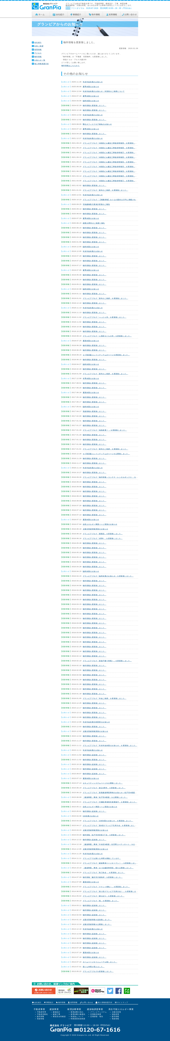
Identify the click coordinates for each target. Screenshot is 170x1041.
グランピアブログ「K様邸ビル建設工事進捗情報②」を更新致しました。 (112, 176)
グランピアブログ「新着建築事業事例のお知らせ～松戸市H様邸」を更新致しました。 (118, 792)
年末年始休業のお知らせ (93, 82)
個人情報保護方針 (41, 64)
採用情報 (38, 49)
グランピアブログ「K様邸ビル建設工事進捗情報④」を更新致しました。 (112, 167)
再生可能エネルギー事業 (121, 1009)
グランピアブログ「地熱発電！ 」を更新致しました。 (105, 430)
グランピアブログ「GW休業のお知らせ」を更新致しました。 (108, 821)
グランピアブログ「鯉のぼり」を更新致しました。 (104, 896)
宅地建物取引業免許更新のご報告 (96, 204)
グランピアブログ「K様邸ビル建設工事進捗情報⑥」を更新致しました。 (112, 157)
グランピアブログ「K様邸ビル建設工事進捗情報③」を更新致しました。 (112, 171)
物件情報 (38, 57)
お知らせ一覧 (39, 60)
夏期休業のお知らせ (91, 341)
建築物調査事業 (95, 1009)
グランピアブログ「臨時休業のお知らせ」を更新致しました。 (108, 576)
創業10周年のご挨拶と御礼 (94, 223)
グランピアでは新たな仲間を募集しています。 (102, 858)
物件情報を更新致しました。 (94, 105)
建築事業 (54, 1009)
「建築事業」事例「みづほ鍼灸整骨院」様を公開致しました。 (108, 868)
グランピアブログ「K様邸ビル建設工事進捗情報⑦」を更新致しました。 (112, 152)
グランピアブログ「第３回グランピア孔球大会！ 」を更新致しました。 (112, 891)
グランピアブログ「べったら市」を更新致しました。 (104, 317)
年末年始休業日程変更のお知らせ (96, 722)
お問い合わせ (87, 1002)
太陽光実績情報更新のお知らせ (95, 529)
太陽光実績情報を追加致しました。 (97, 920)
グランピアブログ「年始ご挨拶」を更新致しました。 (104, 698)
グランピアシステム (98, 1012)
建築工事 (56, 1014)
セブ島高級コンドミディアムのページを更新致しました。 (106, 355)
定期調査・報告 (96, 1016)
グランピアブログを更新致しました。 (98, 971)
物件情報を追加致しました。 (94, 755)
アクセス (38, 53)
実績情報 (40, 1019)
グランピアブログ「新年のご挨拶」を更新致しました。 (105, 190)
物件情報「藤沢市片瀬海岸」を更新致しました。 (103, 877)
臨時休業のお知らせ (91, 101)
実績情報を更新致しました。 (94, 411)
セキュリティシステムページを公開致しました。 (103, 783)
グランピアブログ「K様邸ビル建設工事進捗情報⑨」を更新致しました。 (112, 143)
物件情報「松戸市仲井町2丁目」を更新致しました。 (104, 835)
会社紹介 (38, 42)
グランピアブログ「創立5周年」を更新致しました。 (104, 788)
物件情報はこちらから (70, 66)
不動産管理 (41, 1012)
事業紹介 (50, 1002)
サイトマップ (122, 1002)
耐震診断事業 (74, 1009)
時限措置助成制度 (78, 1019)
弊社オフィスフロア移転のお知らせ (97, 124)
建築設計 (56, 1012)
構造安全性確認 (59, 1016)
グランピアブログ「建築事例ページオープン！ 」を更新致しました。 (111, 863)
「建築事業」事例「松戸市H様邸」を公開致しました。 (105, 797)
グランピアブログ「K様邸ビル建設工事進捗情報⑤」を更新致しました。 (112, 162)
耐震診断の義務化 (78, 1014)
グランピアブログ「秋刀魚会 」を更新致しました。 (104, 872)
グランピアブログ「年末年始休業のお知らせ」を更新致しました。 (110, 745)
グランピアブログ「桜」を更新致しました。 (101, 901)
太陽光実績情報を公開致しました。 (97, 924)
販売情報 (40, 1016)
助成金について (77, 1016)
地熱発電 (115, 1014)
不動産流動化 (42, 1014)
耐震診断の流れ (77, 1012)
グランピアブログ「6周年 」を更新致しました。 (103, 538)
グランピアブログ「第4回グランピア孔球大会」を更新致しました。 (110, 825)
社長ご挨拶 (38, 46)
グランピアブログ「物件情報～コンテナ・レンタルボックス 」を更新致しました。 (117, 477)
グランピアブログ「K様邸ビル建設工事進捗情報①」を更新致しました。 (112, 181)
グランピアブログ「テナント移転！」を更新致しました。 (106, 887)
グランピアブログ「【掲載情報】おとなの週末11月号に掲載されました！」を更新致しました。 (122, 200)
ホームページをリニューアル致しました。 (100, 962)
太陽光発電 (116, 1012)
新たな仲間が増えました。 (94, 967)
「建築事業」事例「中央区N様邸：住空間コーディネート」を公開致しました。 (115, 844)
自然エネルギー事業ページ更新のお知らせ (100, 524)
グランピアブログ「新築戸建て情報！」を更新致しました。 (107, 661)
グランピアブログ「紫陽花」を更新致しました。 (103, 534)
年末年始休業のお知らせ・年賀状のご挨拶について (104, 91)
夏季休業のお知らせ (91, 87)
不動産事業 (39, 1009)
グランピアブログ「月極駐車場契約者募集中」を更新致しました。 (110, 802)
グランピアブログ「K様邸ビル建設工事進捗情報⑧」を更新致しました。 (112, 148)
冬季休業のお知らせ (91, 378)
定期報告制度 (95, 1014)
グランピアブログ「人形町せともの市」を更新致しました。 (107, 336)
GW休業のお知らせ (91, 816)
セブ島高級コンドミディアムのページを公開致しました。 (106, 454)
